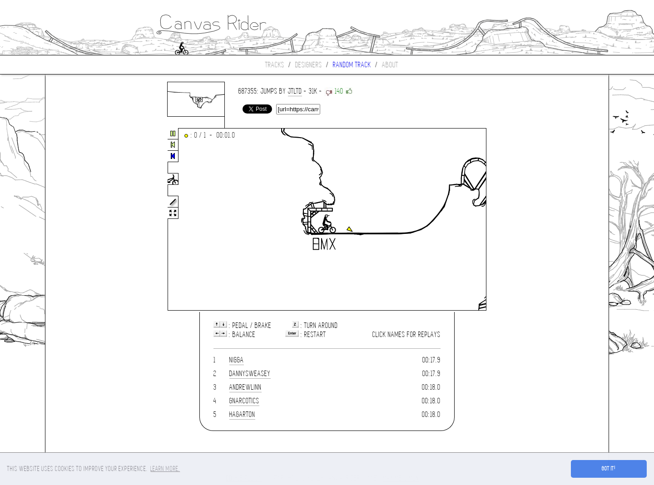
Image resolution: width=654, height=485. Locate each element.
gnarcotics (244, 401)
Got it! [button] (609, 468)
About (390, 64)
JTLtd (295, 91)
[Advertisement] (83, 220)
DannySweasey (250, 373)
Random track (352, 64)
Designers (308, 64)
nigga (236, 360)
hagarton (242, 414)
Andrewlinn (245, 387)
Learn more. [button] (165, 469)
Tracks (274, 64)
